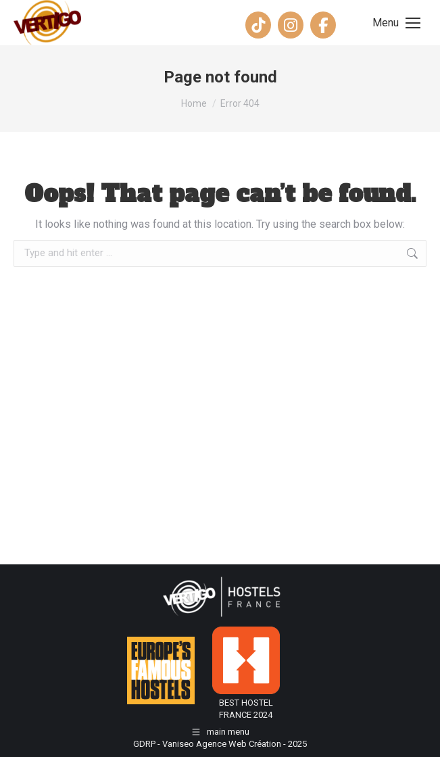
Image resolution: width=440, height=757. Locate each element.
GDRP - (147, 744)
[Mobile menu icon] (396, 23)
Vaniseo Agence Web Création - (225, 744)
